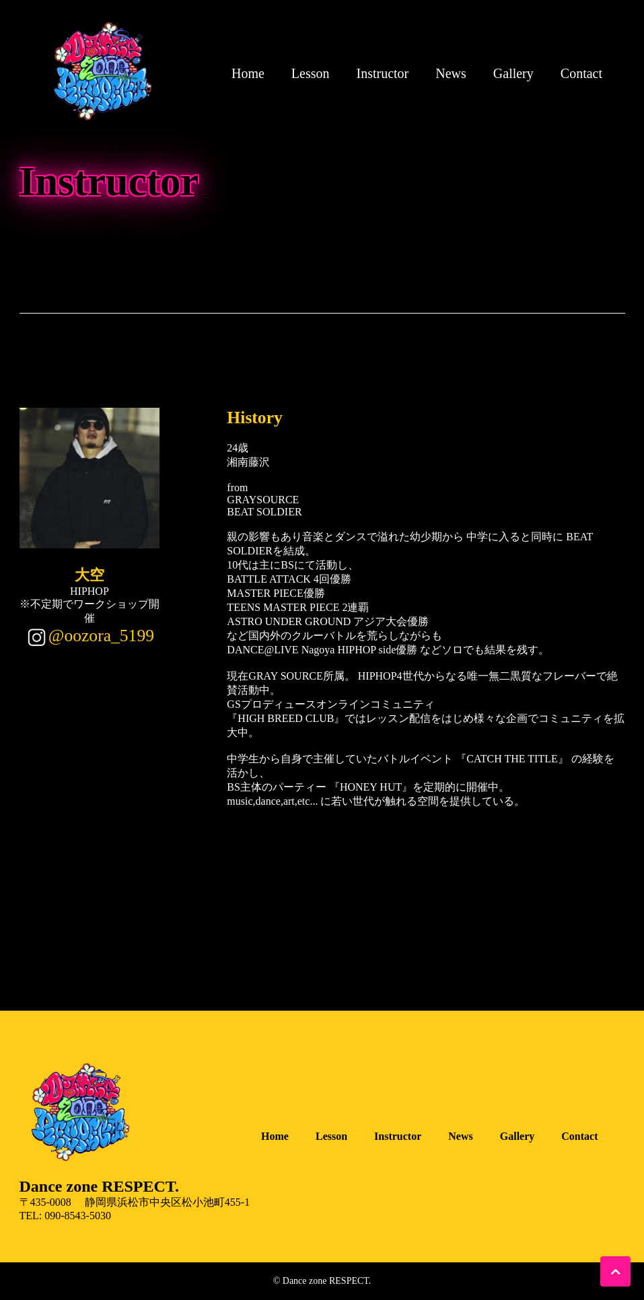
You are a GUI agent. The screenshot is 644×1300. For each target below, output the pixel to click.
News (450, 73)
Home (247, 73)
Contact (581, 73)
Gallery (513, 73)
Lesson (310, 73)
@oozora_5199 (101, 635)
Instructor (383, 73)
